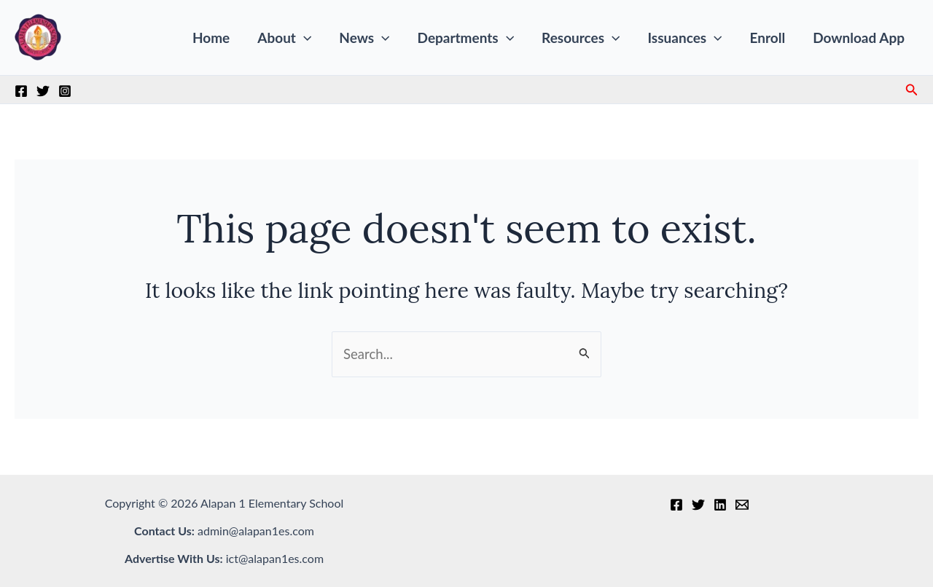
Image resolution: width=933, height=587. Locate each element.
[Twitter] (43, 91)
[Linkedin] (720, 504)
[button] (303, 38)
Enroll (768, 37)
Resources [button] (581, 38)
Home (211, 37)
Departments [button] (466, 38)
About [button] (284, 38)
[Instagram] (64, 91)
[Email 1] (742, 504)
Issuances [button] (684, 38)
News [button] (364, 38)
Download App (859, 37)
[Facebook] (21, 91)
